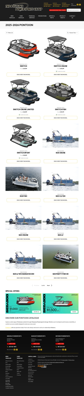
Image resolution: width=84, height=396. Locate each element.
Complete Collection (10, 388)
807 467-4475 (47, 6)
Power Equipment (9, 376)
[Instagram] (80, 5)
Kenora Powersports (48, 4)
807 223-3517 (65, 6)
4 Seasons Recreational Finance (32, 370)
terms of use (71, 360)
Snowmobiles (8, 366)
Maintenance (30, 373)
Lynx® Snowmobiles (9, 386)
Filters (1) (9, 33)
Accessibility (30, 381)
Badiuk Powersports (57, 4)
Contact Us (30, 359)
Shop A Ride (46, 364)
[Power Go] (51, 366)
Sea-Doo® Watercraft (8, 381)
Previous (35, 285)
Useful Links (32, 356)
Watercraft (8, 368)
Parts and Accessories (30, 376)
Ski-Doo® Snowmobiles (8, 384)
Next (50, 285)
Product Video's (31, 360)
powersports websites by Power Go (57, 362)
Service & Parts (31, 372)
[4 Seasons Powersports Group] (24, 7)
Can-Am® (7, 378)
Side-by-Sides (8, 364)
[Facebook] (77, 5)
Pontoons (7, 373)
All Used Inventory (20, 360)
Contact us (8, 327)
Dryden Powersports (66, 4)
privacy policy (65, 360)
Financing (19, 375)
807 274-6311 (56, 6)
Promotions (42, 16)
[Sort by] (72, 32)
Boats (7, 371)
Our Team (30, 362)
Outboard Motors (9, 369)
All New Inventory (9, 360)
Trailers (7, 375)
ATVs (7, 362)
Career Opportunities (31, 379)
